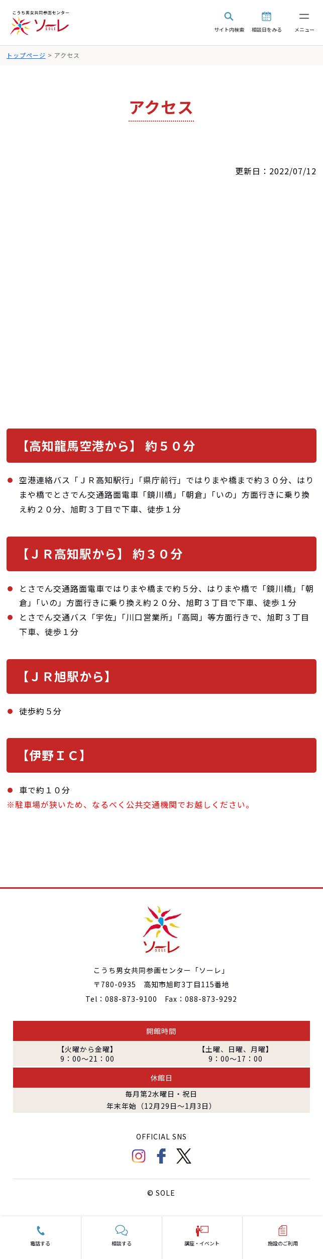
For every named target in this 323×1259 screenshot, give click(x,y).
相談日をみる (267, 29)
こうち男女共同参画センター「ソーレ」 (40, 22)
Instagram (138, 1156)
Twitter (183, 1156)
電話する (40, 1243)
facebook (161, 1156)
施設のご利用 (283, 1243)
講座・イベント (202, 1243)
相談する (122, 1243)
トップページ (26, 55)
